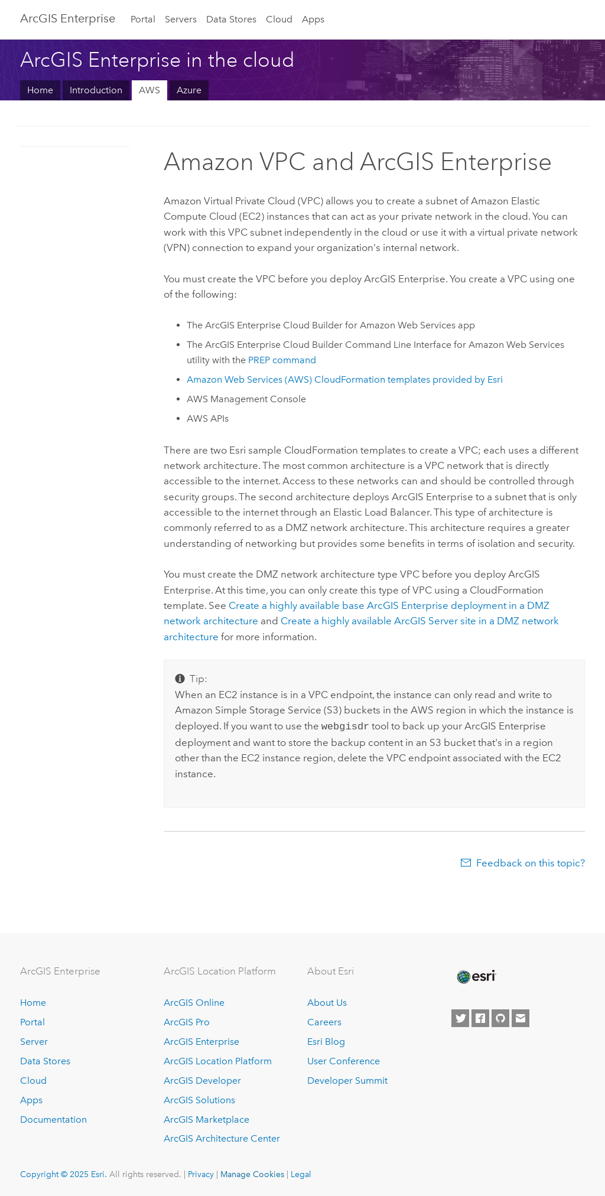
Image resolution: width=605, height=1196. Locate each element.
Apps (313, 19)
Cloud (279, 19)
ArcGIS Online (194, 1001)
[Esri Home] (475, 976)
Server (34, 1040)
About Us (327, 1001)
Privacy (201, 1173)
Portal (143, 19)
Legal (301, 1173)
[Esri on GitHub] (500, 1017)
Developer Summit (347, 1079)
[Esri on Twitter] (460, 1017)
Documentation (53, 1118)
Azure (189, 90)
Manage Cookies (252, 1173)
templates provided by (345, 379)
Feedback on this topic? (530, 862)
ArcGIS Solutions (199, 1098)
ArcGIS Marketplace (206, 1118)
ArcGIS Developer (202, 1079)
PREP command (282, 360)
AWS (149, 90)
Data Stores (231, 19)
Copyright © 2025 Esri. (63, 1173)
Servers (181, 19)
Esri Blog (326, 1040)
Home (40, 90)
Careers (324, 1020)
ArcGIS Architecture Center (222, 1137)
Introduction (96, 90)
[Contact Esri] (520, 1017)
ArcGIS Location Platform (218, 1059)
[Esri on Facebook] (480, 1017)
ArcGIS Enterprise (67, 18)
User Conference (343, 1059)
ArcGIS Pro (187, 1020)
